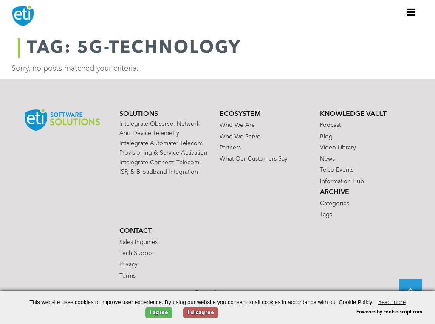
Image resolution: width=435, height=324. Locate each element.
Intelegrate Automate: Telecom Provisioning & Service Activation (163, 148)
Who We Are (237, 125)
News (327, 159)
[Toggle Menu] (411, 12)
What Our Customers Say (254, 159)
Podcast (330, 125)
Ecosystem (240, 114)
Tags (326, 215)
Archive (334, 192)
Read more (392, 302)
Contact (135, 231)
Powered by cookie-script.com (389, 312)
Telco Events (336, 170)
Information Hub (342, 181)
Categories (334, 203)
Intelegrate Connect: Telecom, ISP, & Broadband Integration (160, 167)
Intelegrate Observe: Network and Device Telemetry (159, 128)
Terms (127, 276)
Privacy (128, 264)
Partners (230, 148)
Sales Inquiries (138, 242)
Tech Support (137, 253)
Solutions (138, 114)
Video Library (338, 148)
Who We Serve (240, 137)
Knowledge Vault (353, 114)
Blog (326, 137)
